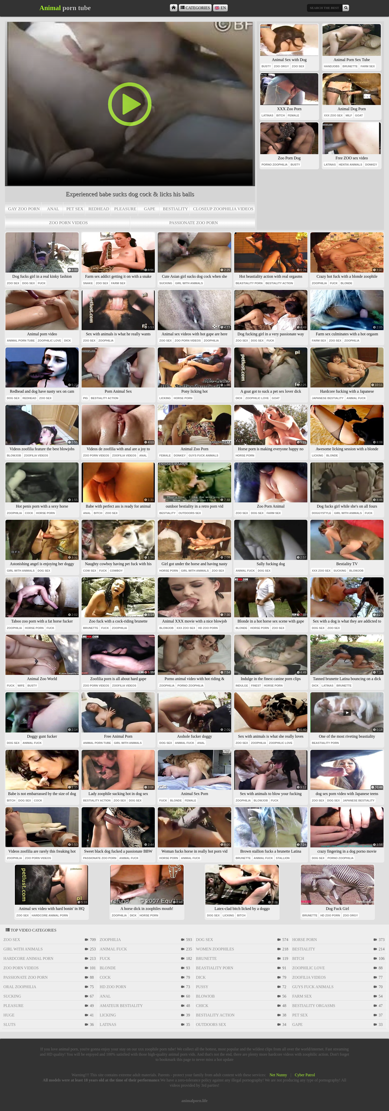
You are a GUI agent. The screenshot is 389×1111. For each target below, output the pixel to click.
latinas (267, 115)
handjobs (332, 66)
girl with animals (189, 283)
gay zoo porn (24, 208)
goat (359, 115)
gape (149, 208)
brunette (350, 66)
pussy (202, 987)
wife (21, 685)
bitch (280, 115)
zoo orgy (281, 66)
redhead (98, 208)
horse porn (183, 398)
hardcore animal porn (50, 915)
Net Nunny (278, 1075)
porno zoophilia (274, 164)
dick (67, 340)
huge (8, 1015)
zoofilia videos (36, 455)
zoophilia (319, 283)
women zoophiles (215, 949)
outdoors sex (190, 513)
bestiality (175, 208)
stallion (283, 858)
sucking (165, 283)
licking (165, 398)
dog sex (28, 283)
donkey (371, 164)
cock (29, 513)
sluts (9, 1024)
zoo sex (298, 66)
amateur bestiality (121, 1006)
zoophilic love (49, 340)
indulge (242, 685)
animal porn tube (21, 340)
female (293, 115)
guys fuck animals (203, 455)
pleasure (125, 208)
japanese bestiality (328, 398)
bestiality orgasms (313, 1006)
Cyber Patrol (305, 1075)
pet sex (75, 208)
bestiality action (279, 283)
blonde (346, 283)
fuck (41, 283)
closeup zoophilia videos (223, 208)
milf (349, 115)
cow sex (89, 570)
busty (266, 66)
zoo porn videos (68, 222)
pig (85, 398)
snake (88, 283)
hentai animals (350, 164)
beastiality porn (249, 283)
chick (202, 1006)
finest (256, 685)
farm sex (367, 66)
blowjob (14, 455)
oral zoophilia (19, 987)
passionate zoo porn (193, 222)
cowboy (116, 570)
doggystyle (321, 513)
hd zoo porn (208, 627)
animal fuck (356, 398)
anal (53, 208)
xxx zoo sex (333, 115)
